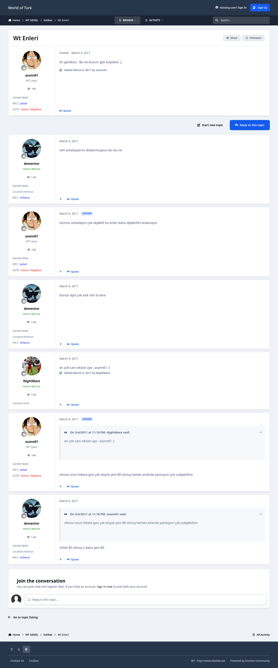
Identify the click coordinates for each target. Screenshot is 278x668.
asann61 (31, 75)
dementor (31, 164)
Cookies (34, 661)
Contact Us (17, 661)
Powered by (250, 661)
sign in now (104, 586)
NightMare (31, 381)
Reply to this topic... (43, 599)
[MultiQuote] (61, 199)
